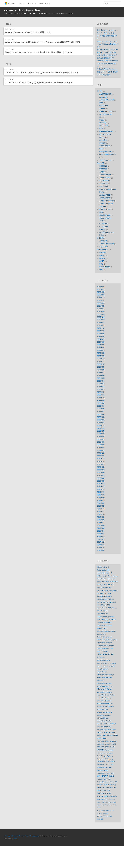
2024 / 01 (100, 356)
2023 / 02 (100, 386)
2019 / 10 (100, 495)
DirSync (102, 258)
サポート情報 (44, 3)
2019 (8, 64)
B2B (101, 212)
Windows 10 (100, 782)
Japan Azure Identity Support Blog (22, 10)
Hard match (105, 651)
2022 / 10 (100, 398)
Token (110, 767)
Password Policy (101, 735)
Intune (101, 120)
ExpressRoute (101, 642)
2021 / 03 (100, 450)
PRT (113, 732)
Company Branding (102, 616)
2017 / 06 (100, 550)
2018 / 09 (100, 517)
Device (99, 628)
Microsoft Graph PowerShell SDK (106, 724)
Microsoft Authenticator (104, 683)
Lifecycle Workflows (102, 674)
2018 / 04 (100, 531)
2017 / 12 (100, 542)
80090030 (103, 169)
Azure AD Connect (106, 100)
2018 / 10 (100, 514)
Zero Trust (100, 793)
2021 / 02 (100, 453)
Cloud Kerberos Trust (102, 613)
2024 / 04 (100, 348)
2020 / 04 (100, 478)
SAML (114, 744)
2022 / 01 (100, 423)
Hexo (16, 838)
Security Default (109, 750)
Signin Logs (110, 756)
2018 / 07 (100, 523)
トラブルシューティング (105, 810)
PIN (110, 732)
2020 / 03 (100, 481)
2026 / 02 (100, 292)
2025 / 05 (100, 314)
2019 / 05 (100, 503)
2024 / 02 (100, 353)
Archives (32, 3)
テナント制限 (100, 802)
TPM (111, 764)
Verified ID (99, 779)
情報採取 (100, 238)
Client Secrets (104, 215)
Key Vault (103, 247)
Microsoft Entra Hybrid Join (104, 700)
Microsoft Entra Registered (104, 712)
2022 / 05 (100, 411)
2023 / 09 (100, 367)
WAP (101, 149)
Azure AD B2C (105, 198)
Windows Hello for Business (106, 785)
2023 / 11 (100, 361)
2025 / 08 (100, 306)
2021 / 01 (100, 456)
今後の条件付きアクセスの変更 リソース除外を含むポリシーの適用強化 (107, 72)
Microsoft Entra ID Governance (105, 706)
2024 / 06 (100, 342)
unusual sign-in (101, 799)
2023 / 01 (100, 389)
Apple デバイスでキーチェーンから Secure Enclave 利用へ (108, 44)
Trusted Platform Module (103, 773)
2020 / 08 (100, 467)
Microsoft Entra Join (102, 709)
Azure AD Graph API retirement (105, 599)
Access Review (105, 175)
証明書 (110, 816)
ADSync (102, 255)
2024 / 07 (100, 339)
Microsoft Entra (104, 689)
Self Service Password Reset (104, 753)
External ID (109, 642)
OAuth (99, 732)
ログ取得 (99, 813)
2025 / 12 (100, 298)
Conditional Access (106, 619)
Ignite (109, 663)
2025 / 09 (100, 303)
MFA (101, 129)
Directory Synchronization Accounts (106, 631)
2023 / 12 (100, 359)
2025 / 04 (100, 317)
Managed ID (100, 680)
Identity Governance (103, 660)
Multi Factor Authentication (104, 726)
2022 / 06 (100, 409)
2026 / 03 (100, 289)
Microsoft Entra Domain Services (106, 695)
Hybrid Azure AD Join (105, 654)
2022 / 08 (100, 403)
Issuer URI (103, 126)
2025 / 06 (100, 311)
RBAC (98, 744)
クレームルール (105, 160)
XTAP (108, 790)
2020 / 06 (100, 473)
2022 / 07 (100, 406)
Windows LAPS (101, 787)
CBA (101, 103)
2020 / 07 (100, 470)
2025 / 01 (100, 325)
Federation (111, 645)
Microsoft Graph (103, 718)
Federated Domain (106, 111)
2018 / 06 (100, 525)
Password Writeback (112, 735)
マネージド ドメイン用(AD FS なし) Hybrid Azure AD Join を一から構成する (39, 83)
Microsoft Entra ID (104, 703)
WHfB (109, 779)
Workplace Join (105, 152)
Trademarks (34, 836)
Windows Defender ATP (111, 782)
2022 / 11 (100, 395)
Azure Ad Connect (102, 608)
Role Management (107, 744)
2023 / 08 (100, 370)
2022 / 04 (100, 414)
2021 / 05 (100, 445)
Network (114, 729)
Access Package (113, 576)
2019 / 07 (100, 500)
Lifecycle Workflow (102, 672)
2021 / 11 (100, 428)
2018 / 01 (100, 539)
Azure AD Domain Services (104, 596)
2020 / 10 (100, 461)
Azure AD (103, 97)
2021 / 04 (100, 448)
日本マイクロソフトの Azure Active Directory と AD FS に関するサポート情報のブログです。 (39, 13)
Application (103, 183)
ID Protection (101, 657)
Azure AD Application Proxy (104, 587)
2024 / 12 (100, 328)
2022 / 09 (100, 400)
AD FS (99, 91)
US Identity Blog (105, 776)
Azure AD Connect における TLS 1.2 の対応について (28, 32)
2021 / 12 (100, 425)
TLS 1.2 (107, 764)
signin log (100, 796)
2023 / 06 (100, 375)
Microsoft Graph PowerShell (104, 721)
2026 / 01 (100, 295)
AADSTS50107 (105, 94)
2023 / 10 (100, 364)
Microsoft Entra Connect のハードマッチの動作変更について (107, 63)
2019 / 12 (100, 489)
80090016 (103, 166)
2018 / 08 (100, 520)
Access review (104, 178)
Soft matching (104, 267)
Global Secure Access (103, 648)
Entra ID (100, 640)
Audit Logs (103, 186)
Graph (111, 648)
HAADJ (99, 651)
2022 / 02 (100, 420)
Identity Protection (102, 663)
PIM (107, 732)
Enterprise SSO (101, 634)
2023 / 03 (100, 384)
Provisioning (113, 741)
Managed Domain (106, 131)
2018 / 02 (100, 536)
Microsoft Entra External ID (104, 698)
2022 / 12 (100, 392)
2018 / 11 (100, 511)
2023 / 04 (100, 381)
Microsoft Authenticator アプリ (105, 686)
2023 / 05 (100, 378)
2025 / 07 (100, 309)
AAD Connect (102, 249)
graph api (108, 793)
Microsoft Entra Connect (104, 692)
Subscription (100, 764)
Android (99, 581)
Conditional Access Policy (104, 622)
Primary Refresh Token (103, 741)
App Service (104, 181)
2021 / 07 (100, 439)
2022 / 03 (100, 417)
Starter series (110, 762)
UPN (101, 270)
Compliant (103, 224)
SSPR (107, 747)
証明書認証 (100, 819)
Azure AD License (111, 602)
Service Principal (101, 756)
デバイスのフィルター (111, 802)
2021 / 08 (100, 436)
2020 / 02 (100, 484)
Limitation (111, 674)
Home (22, 3)
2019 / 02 (100, 506)
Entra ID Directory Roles (110, 640)
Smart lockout (104, 146)
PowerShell (101, 738)
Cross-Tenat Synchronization (104, 625)
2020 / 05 (100, 475)
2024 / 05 (100, 345)
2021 (8, 24)
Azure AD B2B (104, 195)
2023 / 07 (100, 372)
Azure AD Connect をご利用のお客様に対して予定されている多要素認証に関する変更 (42, 42)
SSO (101, 264)
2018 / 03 (100, 534)
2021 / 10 (100, 431)
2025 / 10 (100, 300)
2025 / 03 (100, 320)
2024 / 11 (100, 331)
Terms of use (24, 836)
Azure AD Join (104, 209)
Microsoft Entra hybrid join (104, 715)
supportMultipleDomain (110, 796)
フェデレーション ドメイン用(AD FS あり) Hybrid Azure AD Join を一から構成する (41, 73)
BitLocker (114, 608)
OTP (103, 732)
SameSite (103, 140)
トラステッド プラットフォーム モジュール (107, 806)
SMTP (101, 261)
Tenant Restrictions (102, 767)
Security (102, 143)
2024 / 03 (100, 350)
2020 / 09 (100, 464)
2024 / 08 (100, 336)
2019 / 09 (100, 498)
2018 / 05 (100, 528)
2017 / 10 (100, 548)
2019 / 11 (100, 492)
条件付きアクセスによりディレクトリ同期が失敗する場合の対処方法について (39, 52)
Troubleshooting (102, 770)
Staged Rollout (101, 761)
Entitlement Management (104, 637)
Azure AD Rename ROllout (104, 605)
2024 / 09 (100, 334)
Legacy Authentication (103, 669)
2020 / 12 (100, 459)
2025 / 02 (100, 323)
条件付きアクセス (102, 816)
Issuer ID (102, 123)
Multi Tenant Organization (104, 729)
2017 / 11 (100, 545)
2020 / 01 (100, 486)
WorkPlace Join (111, 787)
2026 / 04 (100, 286)
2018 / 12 (100, 509)
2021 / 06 (100, 442)
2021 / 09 (100, 434)
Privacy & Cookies (11, 836)
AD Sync (102, 252)
